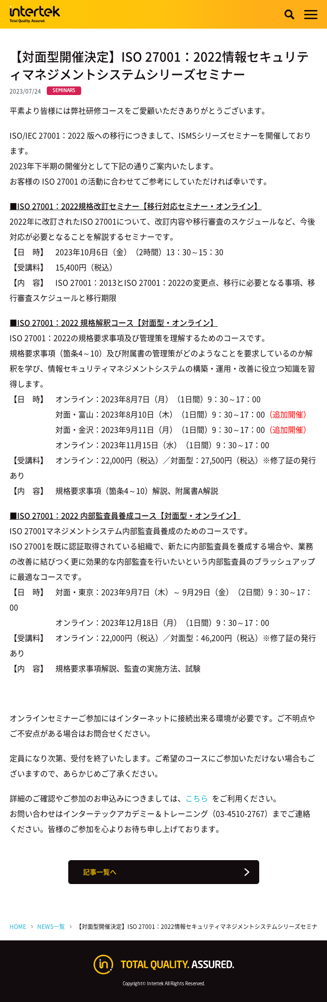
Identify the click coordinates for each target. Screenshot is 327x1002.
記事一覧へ (99, 871)
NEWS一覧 (51, 926)
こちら (197, 798)
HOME (18, 926)
